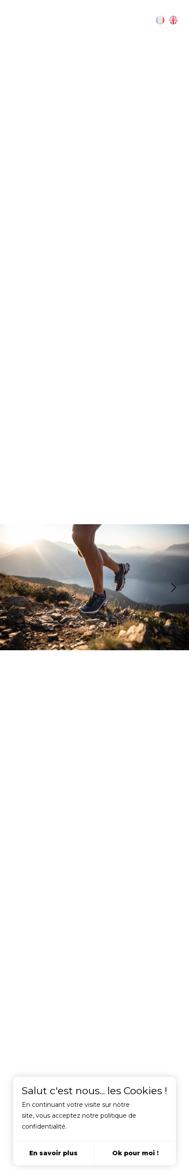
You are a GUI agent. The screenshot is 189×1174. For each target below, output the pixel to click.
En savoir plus (53, 1153)
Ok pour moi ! (135, 1153)
